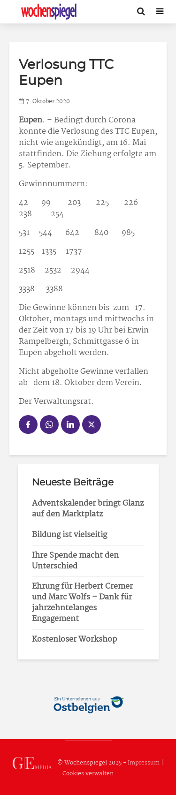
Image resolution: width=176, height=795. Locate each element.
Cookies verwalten (88, 774)
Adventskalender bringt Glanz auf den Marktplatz (88, 509)
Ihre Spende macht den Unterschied (75, 561)
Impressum (144, 763)
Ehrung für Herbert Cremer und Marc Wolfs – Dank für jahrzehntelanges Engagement (82, 602)
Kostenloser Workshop (74, 639)
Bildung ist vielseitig (69, 535)
